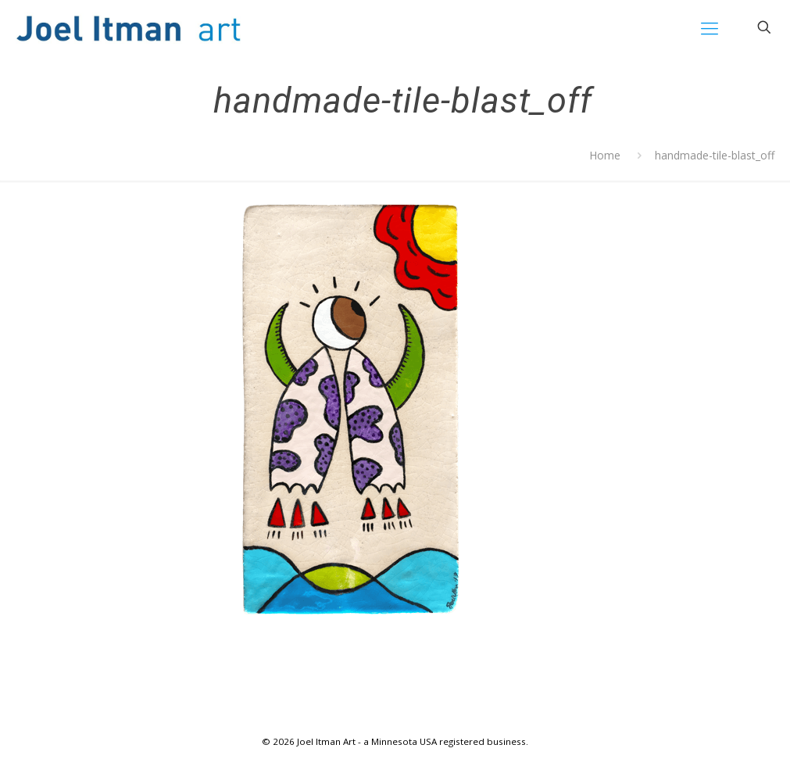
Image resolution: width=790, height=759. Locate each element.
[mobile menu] (709, 27)
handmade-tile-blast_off (714, 155)
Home (604, 155)
